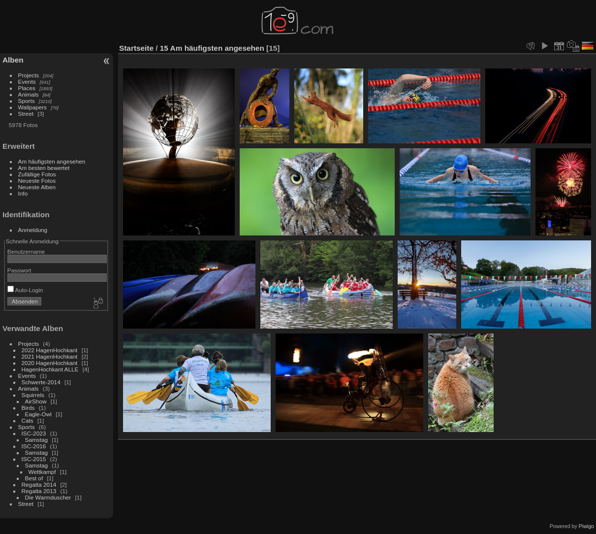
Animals (28, 94)
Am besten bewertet (44, 168)
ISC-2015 (34, 459)
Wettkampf (42, 471)
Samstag (36, 439)
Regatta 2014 (39, 484)
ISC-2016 (34, 446)
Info (23, 193)
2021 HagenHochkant (50, 356)
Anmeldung (33, 230)
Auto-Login (25, 290)
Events (27, 81)
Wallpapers (32, 107)
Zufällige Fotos (37, 174)
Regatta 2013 (39, 491)
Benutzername (26, 251)
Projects (28, 75)
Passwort (19, 270)
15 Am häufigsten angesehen (212, 48)
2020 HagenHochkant (50, 363)
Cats (27, 420)
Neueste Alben (37, 187)
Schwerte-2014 (41, 382)
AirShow (36, 401)
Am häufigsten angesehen (52, 161)
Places (26, 88)
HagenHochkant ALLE (50, 369)
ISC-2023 (34, 433)
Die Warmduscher (48, 497)
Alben (13, 60)
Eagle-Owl (38, 414)
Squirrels (33, 395)
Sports (26, 101)
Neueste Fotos (37, 180)
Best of (34, 478)
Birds (28, 407)
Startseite (136, 48)
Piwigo (586, 526)
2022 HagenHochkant (50, 350)
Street (25, 113)
